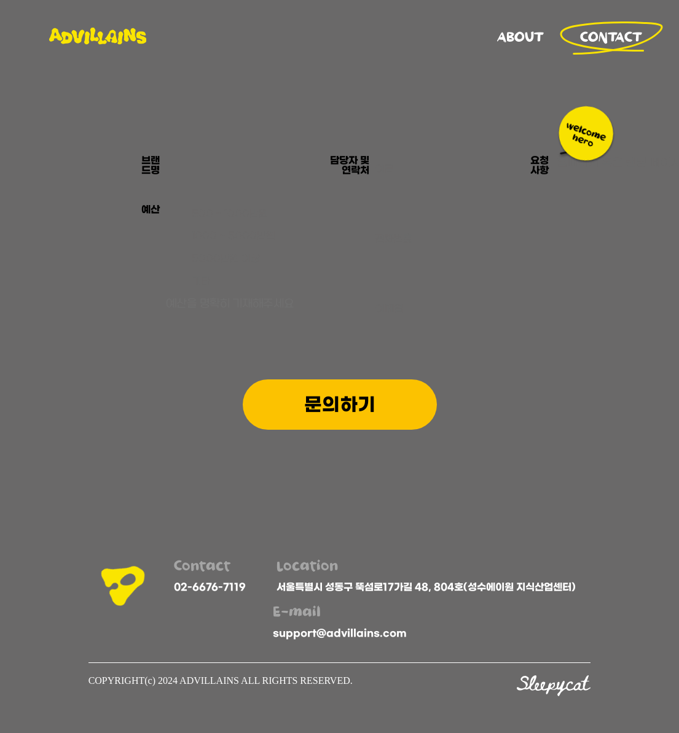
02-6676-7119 (210, 587)
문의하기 (339, 404)
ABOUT (520, 38)
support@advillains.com (340, 633)
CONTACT (611, 38)
